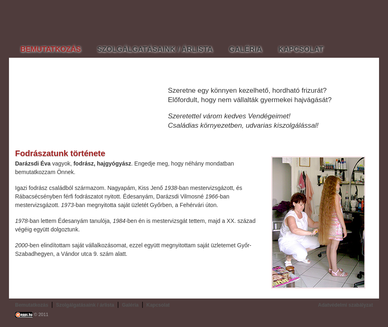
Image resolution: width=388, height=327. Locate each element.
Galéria (130, 305)
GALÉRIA (245, 49)
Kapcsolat (158, 305)
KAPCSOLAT (301, 49)
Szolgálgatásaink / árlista (85, 305)
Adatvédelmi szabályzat (345, 305)
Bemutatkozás (31, 305)
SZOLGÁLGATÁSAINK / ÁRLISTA (154, 49)
